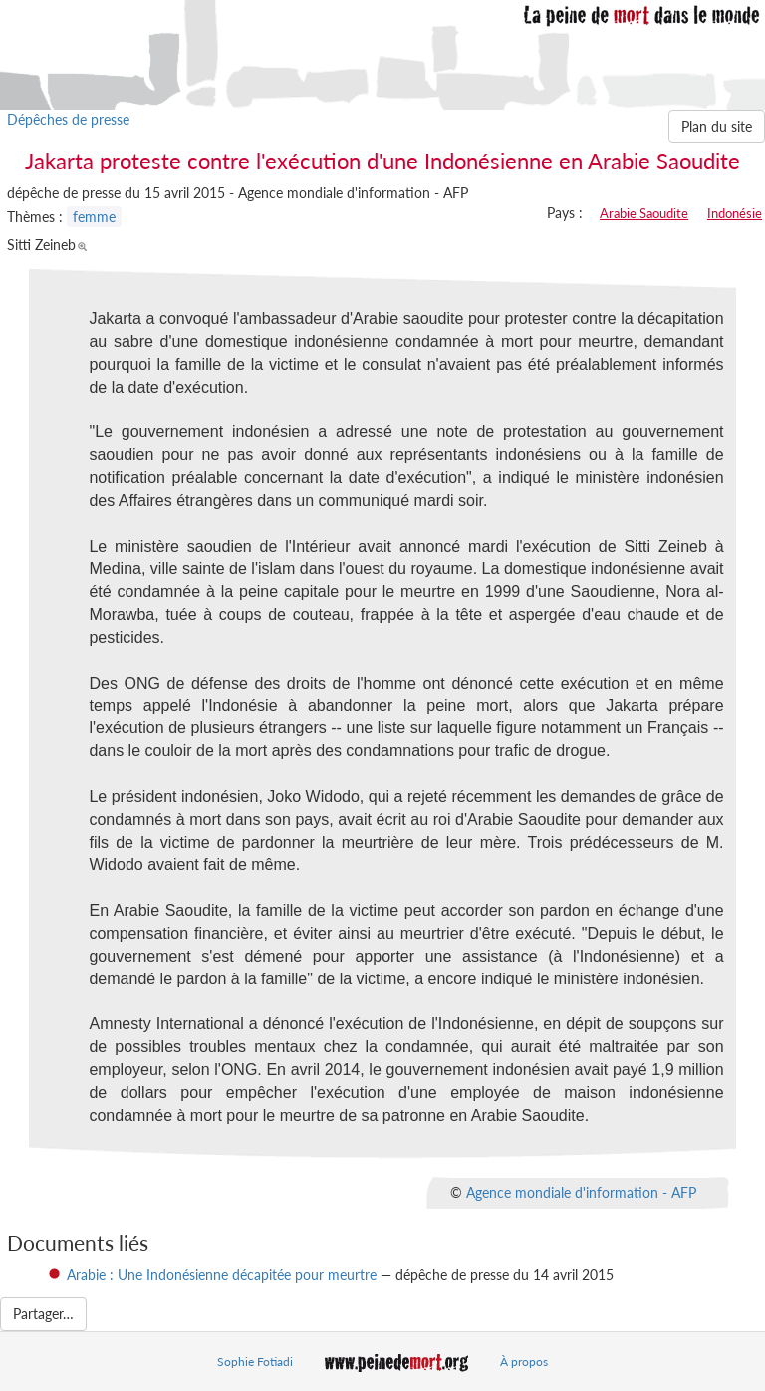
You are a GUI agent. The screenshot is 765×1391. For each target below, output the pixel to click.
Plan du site (716, 126)
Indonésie (734, 213)
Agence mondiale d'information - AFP (581, 1191)
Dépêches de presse (68, 119)
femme (94, 216)
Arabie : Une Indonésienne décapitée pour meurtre (222, 1274)
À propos (524, 1361)
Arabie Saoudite (644, 213)
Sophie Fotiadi (255, 1361)
